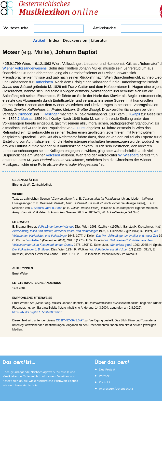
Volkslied (53, 155)
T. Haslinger (49, 114)
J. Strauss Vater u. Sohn (46, 208)
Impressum (107, 388)
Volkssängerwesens (31, 68)
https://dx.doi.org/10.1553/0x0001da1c (37, 312)
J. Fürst (79, 128)
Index (54, 40)
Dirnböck (25, 114)
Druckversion (75, 40)
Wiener (8, 68)
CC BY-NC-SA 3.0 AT (70, 320)
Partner (104, 375)
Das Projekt (107, 369)
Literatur (99, 40)
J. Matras (24, 119)
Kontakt (104, 382)
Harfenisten (43, 82)
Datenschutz (124, 388)
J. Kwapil (133, 114)
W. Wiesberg (128, 155)
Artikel (39, 40)
